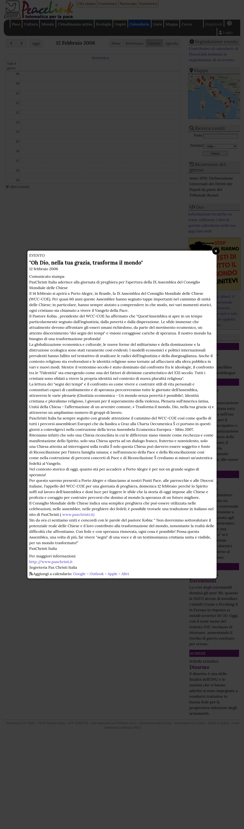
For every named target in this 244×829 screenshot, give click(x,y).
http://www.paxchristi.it (51, 561)
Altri (125, 573)
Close (215, 251)
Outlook (97, 573)
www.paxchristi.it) (78, 514)
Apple (113, 573)
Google (79, 573)
